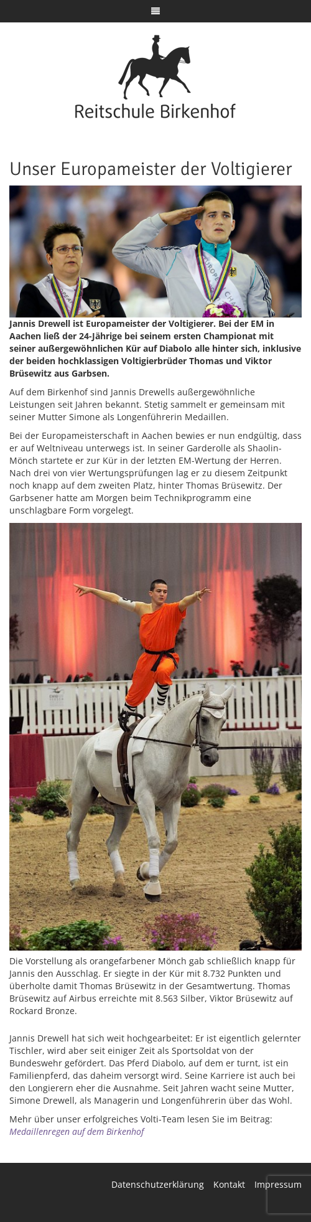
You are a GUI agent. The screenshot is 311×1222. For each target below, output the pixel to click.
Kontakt (229, 1184)
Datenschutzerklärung (157, 1184)
